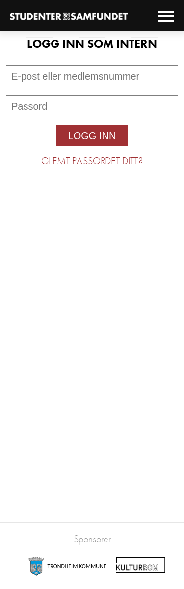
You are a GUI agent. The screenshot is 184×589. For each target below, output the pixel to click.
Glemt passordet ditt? (91, 160)
